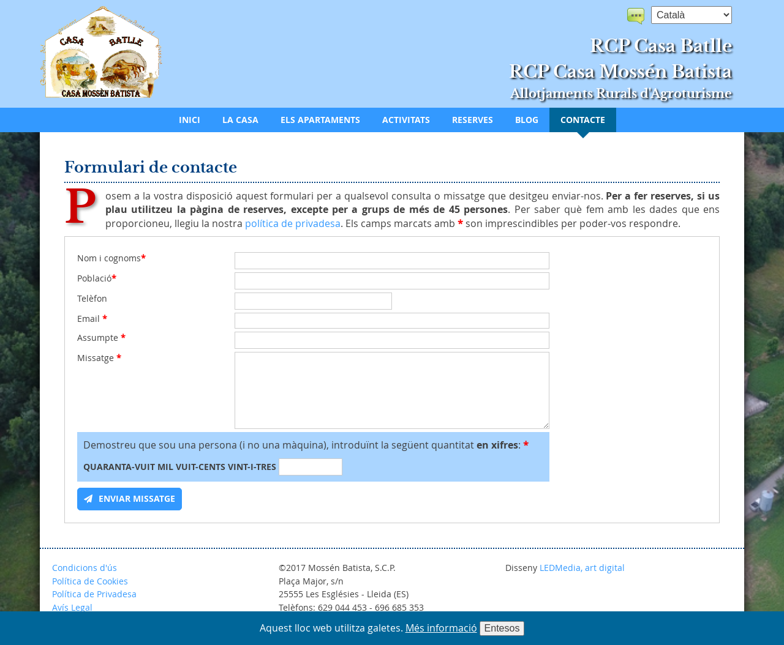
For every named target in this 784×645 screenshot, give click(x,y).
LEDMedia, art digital (582, 567)
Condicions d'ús (84, 567)
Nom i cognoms (111, 258)
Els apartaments (320, 120)
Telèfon (92, 298)
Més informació (441, 628)
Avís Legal (72, 607)
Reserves (472, 120)
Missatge (99, 358)
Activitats (406, 120)
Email (92, 318)
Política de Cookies (90, 581)
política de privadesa (293, 223)
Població (96, 278)
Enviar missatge (137, 499)
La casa (240, 120)
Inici (189, 120)
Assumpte (101, 337)
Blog (526, 120)
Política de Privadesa (94, 594)
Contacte (582, 120)
